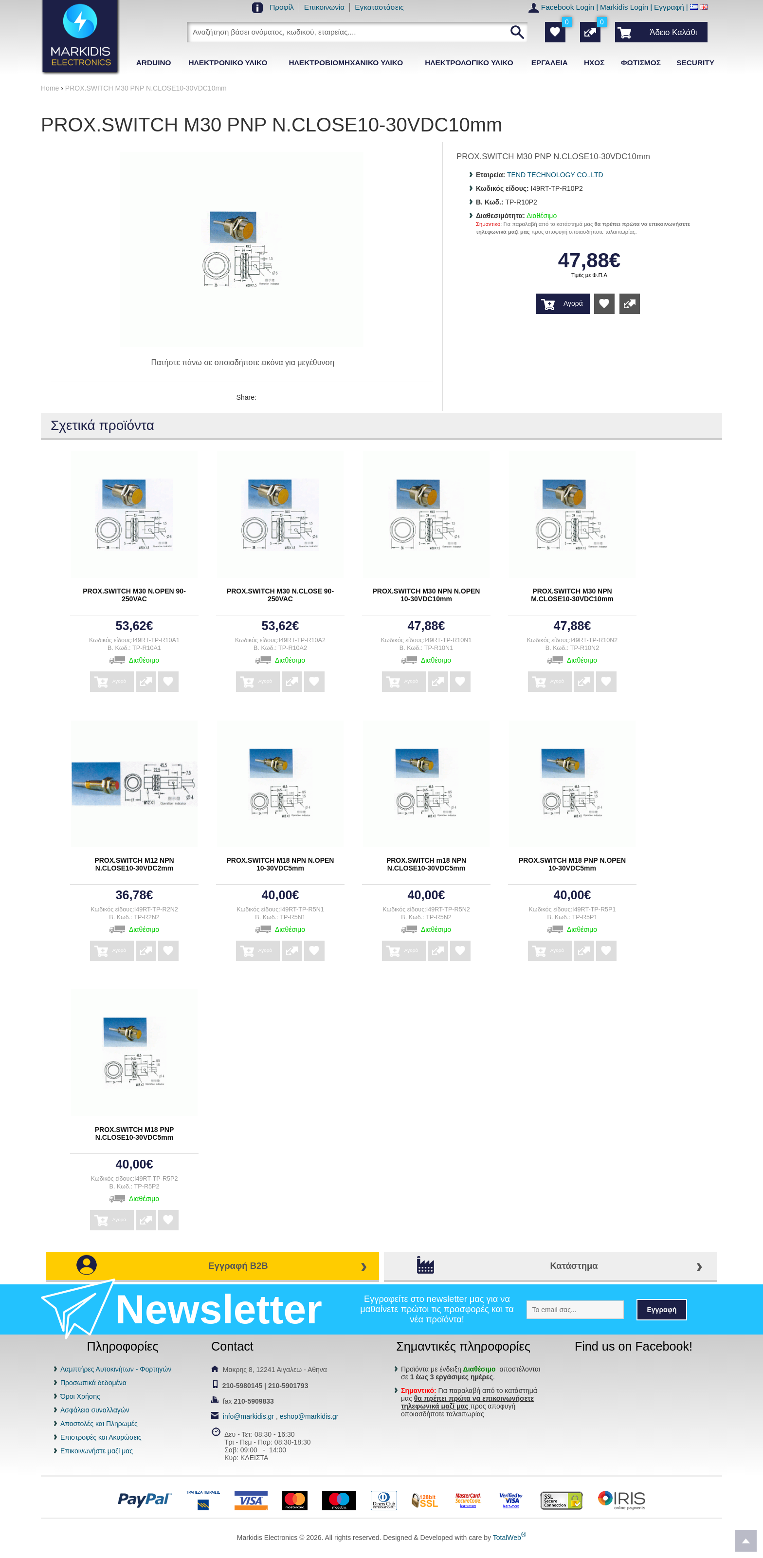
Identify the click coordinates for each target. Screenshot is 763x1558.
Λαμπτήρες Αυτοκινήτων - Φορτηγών (115, 1369)
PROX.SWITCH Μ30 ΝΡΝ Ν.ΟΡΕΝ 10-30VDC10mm (426, 595)
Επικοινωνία (324, 7)
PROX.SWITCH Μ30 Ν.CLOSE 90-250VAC (280, 595)
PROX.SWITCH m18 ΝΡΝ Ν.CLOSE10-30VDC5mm (426, 864)
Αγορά (573, 303)
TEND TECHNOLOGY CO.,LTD (555, 175)
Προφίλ (282, 7)
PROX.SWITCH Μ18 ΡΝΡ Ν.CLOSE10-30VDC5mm (134, 1133)
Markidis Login (624, 7)
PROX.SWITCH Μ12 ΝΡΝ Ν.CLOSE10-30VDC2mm (134, 864)
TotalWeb (509, 1537)
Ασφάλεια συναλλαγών (94, 1410)
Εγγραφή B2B (238, 1266)
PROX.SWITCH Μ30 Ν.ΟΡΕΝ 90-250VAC (134, 595)
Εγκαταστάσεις (379, 7)
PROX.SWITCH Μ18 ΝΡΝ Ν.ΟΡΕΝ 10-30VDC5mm (280, 864)
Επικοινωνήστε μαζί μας (96, 1451)
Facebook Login (568, 7)
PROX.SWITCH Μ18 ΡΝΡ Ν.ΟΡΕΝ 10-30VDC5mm (572, 864)
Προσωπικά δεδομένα (93, 1383)
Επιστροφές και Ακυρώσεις (101, 1437)
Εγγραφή (669, 7)
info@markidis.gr (248, 1416)
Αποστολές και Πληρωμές (99, 1424)
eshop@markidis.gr (309, 1416)
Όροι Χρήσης (80, 1396)
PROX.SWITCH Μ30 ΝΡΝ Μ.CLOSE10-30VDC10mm (572, 595)
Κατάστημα (574, 1266)
